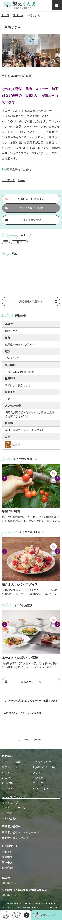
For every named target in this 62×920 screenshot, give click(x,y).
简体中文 (7, 862)
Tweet (21, 180)
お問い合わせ (10, 818)
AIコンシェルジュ (43, 762)
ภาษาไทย (7, 868)
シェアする (8, 180)
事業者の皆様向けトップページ (20, 832)
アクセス (38, 772)
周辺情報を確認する (38, 301)
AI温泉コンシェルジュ (46, 767)
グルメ (6, 772)
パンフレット (41, 788)
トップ (5, 15)
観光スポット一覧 (23, 682)
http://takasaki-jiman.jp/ (20, 371)
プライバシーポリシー (15, 808)
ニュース (38, 783)
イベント (7, 788)
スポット (18, 15)
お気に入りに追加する (24, 199)
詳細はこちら (9, 882)
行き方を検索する (23, 220)
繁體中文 (7, 857)
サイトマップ (10, 802)
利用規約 (7, 813)
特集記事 (7, 783)
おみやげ (7, 778)
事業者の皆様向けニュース (18, 838)
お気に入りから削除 (24, 208)
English (6, 852)
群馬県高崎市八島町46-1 (19, 169)
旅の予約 (38, 778)
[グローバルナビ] (57, 5)
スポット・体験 (11, 762)
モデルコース (10, 767)
